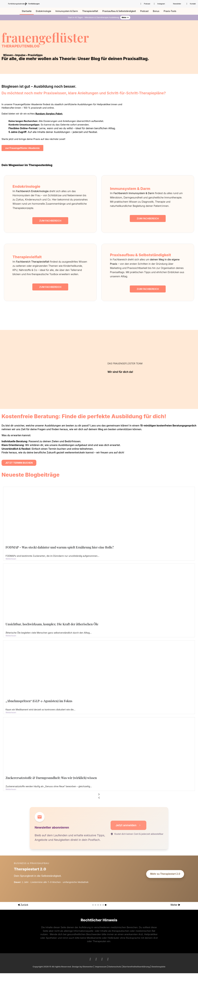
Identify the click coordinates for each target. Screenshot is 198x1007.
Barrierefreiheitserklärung (136, 966)
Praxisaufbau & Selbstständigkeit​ (119, 11)
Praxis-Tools (170, 11)
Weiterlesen (11, 559)
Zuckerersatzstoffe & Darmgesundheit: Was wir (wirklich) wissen (51, 778)
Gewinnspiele (158, 966)
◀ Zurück (23, 904)
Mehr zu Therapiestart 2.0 (165, 873)
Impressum (101, 966)
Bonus (156, 11)
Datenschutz (114, 966)
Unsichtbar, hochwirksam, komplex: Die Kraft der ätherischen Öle (52, 624)
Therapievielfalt (90, 11)
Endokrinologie (43, 11)
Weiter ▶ (175, 904)
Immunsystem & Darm (67, 11)
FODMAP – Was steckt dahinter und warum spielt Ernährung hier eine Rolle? (60, 547)
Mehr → (125, 17)
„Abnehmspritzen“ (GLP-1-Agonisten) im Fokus (39, 701)
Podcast (144, 11)
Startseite (27, 11)
